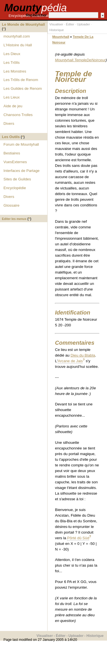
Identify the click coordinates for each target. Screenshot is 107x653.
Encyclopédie (14, 188)
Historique (56, 30)
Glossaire (11, 205)
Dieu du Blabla (82, 355)
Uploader (83, 24)
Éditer (70, 24)
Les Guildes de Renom (22, 88)
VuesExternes (15, 162)
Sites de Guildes (17, 179)
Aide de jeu (12, 106)
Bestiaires (11, 153)
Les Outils (11, 137)
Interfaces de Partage (21, 171)
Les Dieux (11, 54)
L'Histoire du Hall (17, 45)
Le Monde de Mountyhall (23, 24)
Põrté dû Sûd (78, 538)
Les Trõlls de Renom (20, 80)
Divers (8, 123)
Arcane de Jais (70, 361)
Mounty (35, 8)
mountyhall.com (16, 36)
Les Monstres (14, 71)
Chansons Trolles (18, 115)
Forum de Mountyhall (21, 144)
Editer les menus (14, 218)
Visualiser (56, 24)
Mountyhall (60, 36)
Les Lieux (11, 97)
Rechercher (36, 15)
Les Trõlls (11, 62)
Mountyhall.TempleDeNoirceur (80, 60)
